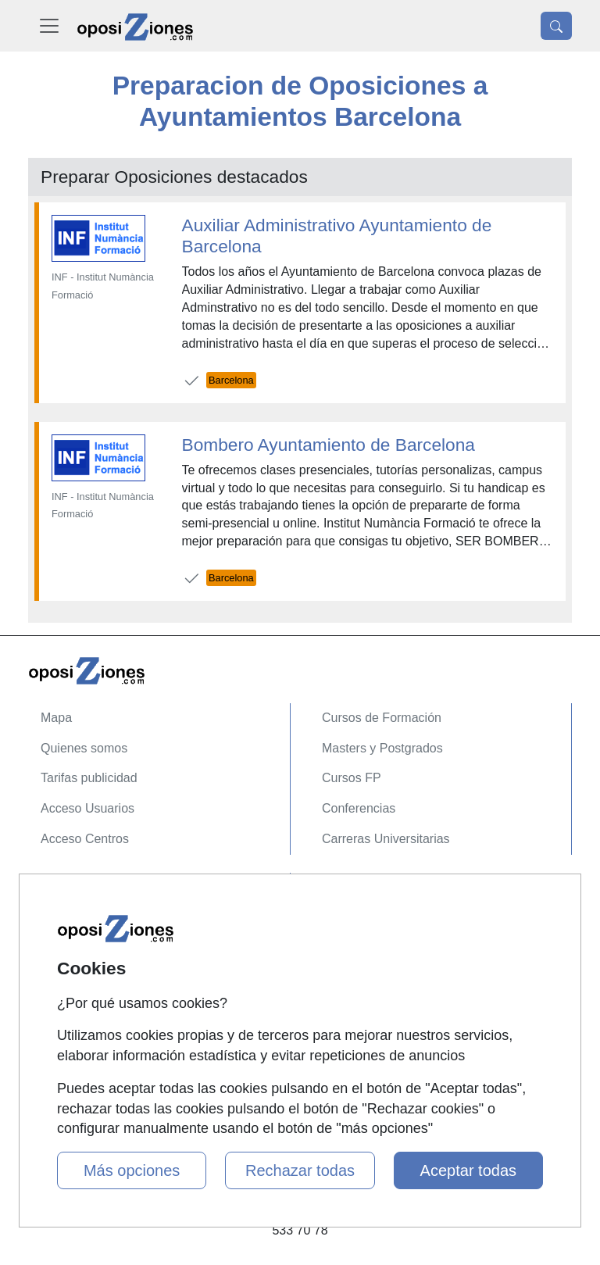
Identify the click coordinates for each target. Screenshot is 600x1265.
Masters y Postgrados (382, 748)
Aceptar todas (468, 1170)
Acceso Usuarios (87, 808)
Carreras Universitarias (386, 838)
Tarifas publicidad (89, 777)
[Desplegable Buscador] (556, 26)
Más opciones (132, 1170)
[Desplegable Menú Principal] (49, 25)
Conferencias (358, 808)
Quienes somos (84, 748)
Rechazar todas (300, 1170)
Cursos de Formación (381, 717)
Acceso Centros (85, 838)
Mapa (56, 717)
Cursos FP (351, 777)
